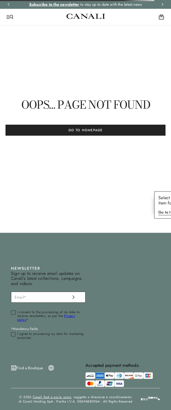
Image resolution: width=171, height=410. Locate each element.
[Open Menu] (10, 17)
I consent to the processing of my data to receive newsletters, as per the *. (48, 316)
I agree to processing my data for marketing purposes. (50, 336)
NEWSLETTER (25, 268)
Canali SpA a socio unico (52, 397)
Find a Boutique (29, 368)
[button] (159, 399)
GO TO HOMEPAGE (85, 130)
